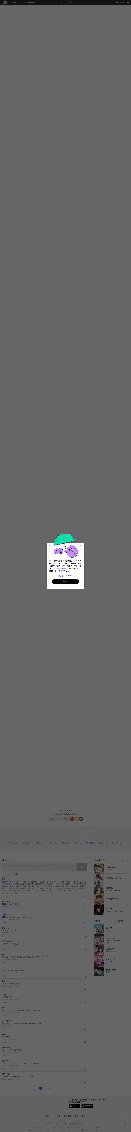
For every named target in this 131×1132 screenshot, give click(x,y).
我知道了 (65, 581)
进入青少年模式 (65, 576)
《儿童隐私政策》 (59, 568)
